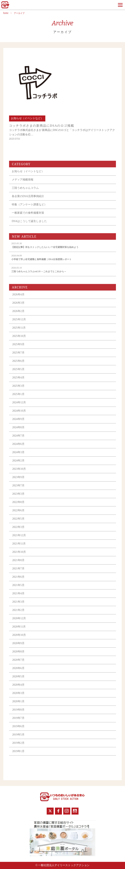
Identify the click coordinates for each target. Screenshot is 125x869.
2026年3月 (18, 306)
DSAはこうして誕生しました (29, 224)
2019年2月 (18, 746)
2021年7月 (18, 572)
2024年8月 (18, 431)
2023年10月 (19, 472)
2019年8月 (18, 713)
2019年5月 (18, 738)
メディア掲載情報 (22, 183)
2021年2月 (18, 613)
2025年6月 (18, 364)
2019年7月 (18, 721)
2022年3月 (18, 530)
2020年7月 (18, 663)
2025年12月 (19, 323)
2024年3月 (18, 456)
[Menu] (120, 4)
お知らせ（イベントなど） (28, 175)
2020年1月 (18, 705)
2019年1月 (18, 755)
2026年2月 (18, 314)
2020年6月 (18, 671)
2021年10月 (19, 555)
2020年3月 (18, 696)
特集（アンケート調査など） (29, 208)
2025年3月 (18, 389)
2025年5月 (18, 373)
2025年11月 (19, 331)
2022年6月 (18, 514)
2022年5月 (18, 522)
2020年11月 (19, 630)
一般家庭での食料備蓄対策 (28, 216)
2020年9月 (18, 647)
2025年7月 (18, 356)
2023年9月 (18, 480)
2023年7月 (18, 489)
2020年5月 (18, 680)
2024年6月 (18, 447)
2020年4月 (18, 688)
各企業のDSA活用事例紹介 (28, 200)
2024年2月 (18, 464)
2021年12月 (19, 539)
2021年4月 (18, 597)
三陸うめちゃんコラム (25, 191)
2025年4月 (18, 381)
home (5, 13)
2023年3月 (18, 497)
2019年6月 (18, 730)
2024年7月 (18, 439)
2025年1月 (18, 397)
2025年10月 (19, 339)
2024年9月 (18, 422)
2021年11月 (19, 547)
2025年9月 (18, 348)
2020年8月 (18, 655)
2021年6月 (18, 580)
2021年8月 (18, 564)
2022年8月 (18, 505)
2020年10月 (19, 638)
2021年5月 (18, 588)
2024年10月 (19, 414)
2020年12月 (19, 622)
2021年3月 (18, 605)
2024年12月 (19, 406)
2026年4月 (18, 298)
